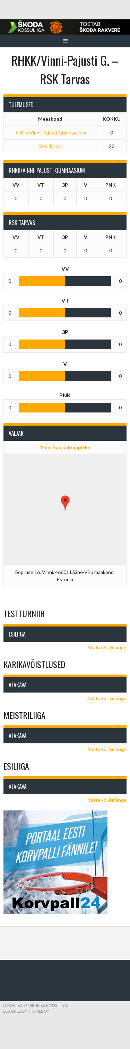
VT (40, 185)
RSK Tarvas (50, 146)
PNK (110, 185)
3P (65, 185)
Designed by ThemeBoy (26, 1011)
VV (15, 185)
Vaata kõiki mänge (107, 647)
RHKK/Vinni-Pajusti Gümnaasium (50, 133)
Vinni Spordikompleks (65, 447)
